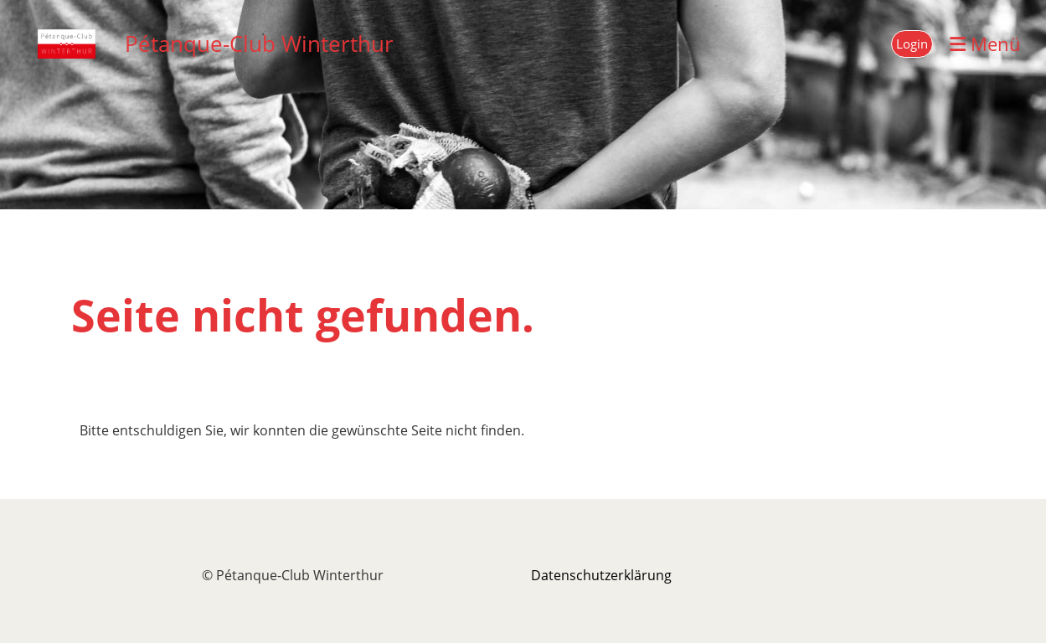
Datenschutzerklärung (601, 575)
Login (912, 43)
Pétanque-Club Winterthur (259, 43)
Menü (985, 43)
